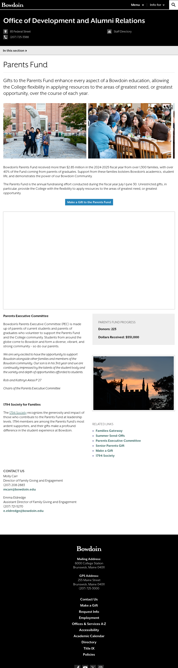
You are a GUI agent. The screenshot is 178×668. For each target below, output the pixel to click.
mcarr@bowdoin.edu (19, 489)
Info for (155, 5)
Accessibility (89, 630)
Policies (89, 654)
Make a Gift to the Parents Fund (89, 202)
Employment (89, 618)
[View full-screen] (170, 107)
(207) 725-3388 (19, 37)
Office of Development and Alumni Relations (74, 20)
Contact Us (89, 599)
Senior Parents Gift (110, 445)
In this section (13, 50)
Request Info (89, 612)
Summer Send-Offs (110, 436)
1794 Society (18, 412)
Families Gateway (109, 431)
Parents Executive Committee (118, 441)
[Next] (170, 130)
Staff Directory (123, 31)
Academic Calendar (89, 636)
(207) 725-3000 (89, 588)
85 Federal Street (20, 31)
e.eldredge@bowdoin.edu (23, 511)
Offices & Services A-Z (89, 624)
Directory (89, 642)
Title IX (89, 648)
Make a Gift (104, 450)
